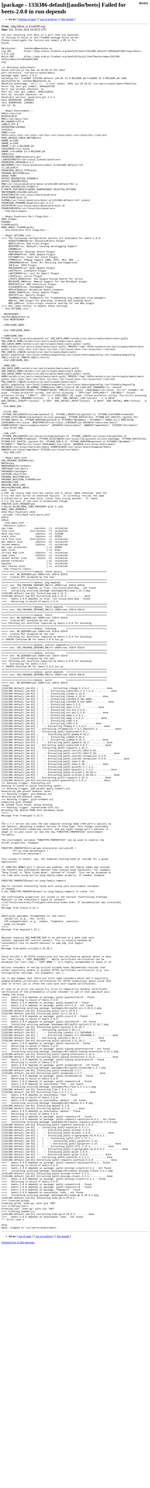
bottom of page (27, 19)
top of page (25, 1475)
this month (67, 19)
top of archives (48, 19)
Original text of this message (18, 1481)
